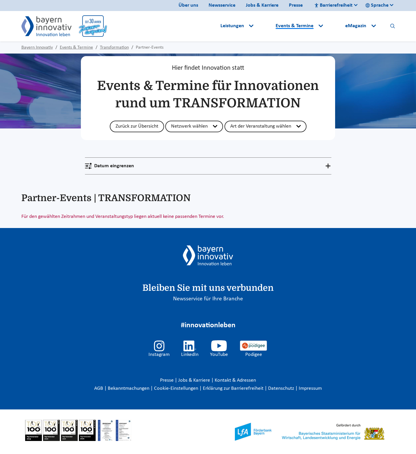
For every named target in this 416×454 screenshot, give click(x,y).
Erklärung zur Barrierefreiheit (234, 388)
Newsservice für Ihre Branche (208, 299)
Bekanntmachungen (129, 388)
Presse (296, 5)
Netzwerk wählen (189, 126)
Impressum (310, 388)
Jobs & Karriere (262, 5)
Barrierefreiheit (333, 5)
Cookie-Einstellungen (176, 388)
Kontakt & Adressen (235, 380)
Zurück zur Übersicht (137, 126)
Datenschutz (281, 388)
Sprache (377, 5)
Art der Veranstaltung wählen (260, 126)
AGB (99, 388)
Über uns (188, 5)
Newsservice (222, 5)
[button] (265, 26)
